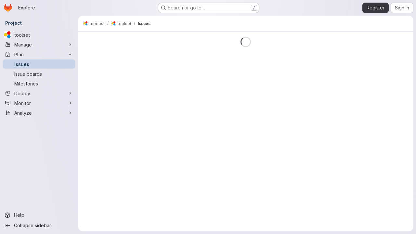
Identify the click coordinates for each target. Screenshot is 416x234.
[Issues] (39, 64)
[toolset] (39, 34)
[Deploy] (39, 93)
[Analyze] (39, 112)
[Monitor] (39, 103)
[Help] (39, 215)
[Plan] (39, 54)
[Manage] (39, 44)
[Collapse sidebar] (39, 225)
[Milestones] (39, 83)
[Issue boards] (39, 73)
